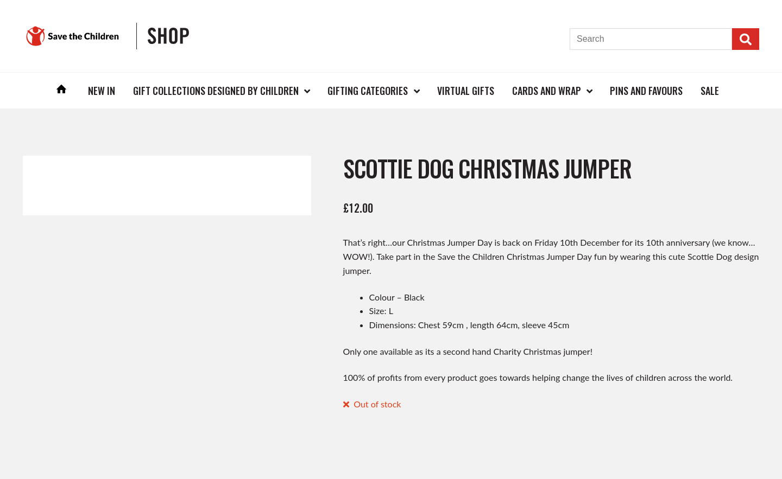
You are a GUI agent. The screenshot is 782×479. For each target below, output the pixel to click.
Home (62, 90)
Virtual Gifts (465, 91)
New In (101, 91)
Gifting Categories (367, 91)
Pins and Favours (646, 91)
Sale (710, 91)
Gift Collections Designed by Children (216, 91)
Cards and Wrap (546, 91)
